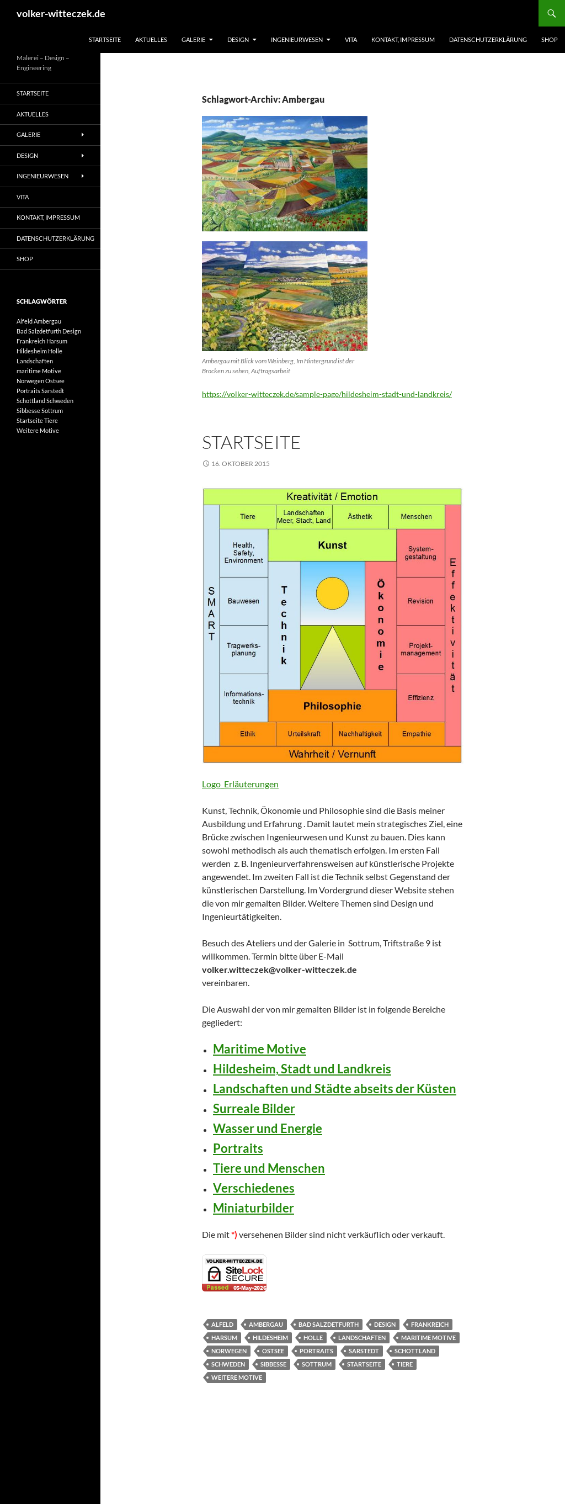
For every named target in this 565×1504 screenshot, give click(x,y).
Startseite (105, 39)
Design (238, 39)
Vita (351, 39)
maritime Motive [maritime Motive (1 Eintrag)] (39, 370)
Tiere (405, 1364)
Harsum (224, 1337)
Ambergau (266, 1324)
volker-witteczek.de (61, 13)
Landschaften (362, 1337)
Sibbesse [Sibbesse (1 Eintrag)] (28, 410)
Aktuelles (151, 39)
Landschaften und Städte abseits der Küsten (334, 1088)
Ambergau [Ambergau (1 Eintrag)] (47, 321)
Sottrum (317, 1364)
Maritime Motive (259, 1048)
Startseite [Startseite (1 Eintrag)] (30, 420)
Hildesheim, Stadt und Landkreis (302, 1068)
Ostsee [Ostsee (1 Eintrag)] (55, 380)
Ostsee (273, 1350)
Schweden (228, 1364)
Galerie (193, 39)
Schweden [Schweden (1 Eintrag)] (59, 400)
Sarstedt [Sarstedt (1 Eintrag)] (52, 390)
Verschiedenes (254, 1187)
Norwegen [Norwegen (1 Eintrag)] (30, 380)
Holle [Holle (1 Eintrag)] (55, 350)
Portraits (238, 1148)
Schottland (415, 1350)
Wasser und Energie (267, 1128)
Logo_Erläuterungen (240, 784)
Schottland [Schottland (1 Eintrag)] (31, 400)
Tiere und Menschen (269, 1168)
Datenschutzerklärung (488, 39)
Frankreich (430, 1324)
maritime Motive (428, 1337)
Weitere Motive (236, 1377)
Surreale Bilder (254, 1108)
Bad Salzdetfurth (329, 1324)
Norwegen (229, 1350)
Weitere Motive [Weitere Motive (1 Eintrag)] (38, 430)
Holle (313, 1337)
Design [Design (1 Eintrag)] (71, 331)
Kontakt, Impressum (403, 39)
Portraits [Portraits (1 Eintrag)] (28, 390)
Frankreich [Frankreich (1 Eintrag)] (31, 341)
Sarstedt (364, 1350)
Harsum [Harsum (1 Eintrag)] (56, 341)
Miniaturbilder (253, 1207)
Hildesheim (270, 1337)
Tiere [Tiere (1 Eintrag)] (51, 420)
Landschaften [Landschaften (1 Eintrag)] (35, 360)
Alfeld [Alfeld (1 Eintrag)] (25, 321)
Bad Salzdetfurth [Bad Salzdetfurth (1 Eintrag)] (39, 331)
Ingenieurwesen (297, 39)
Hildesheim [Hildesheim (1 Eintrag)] (32, 350)
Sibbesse (273, 1364)
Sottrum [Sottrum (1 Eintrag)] (52, 410)
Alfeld (222, 1324)
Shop (549, 39)
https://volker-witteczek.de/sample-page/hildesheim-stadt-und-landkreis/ (327, 394)
